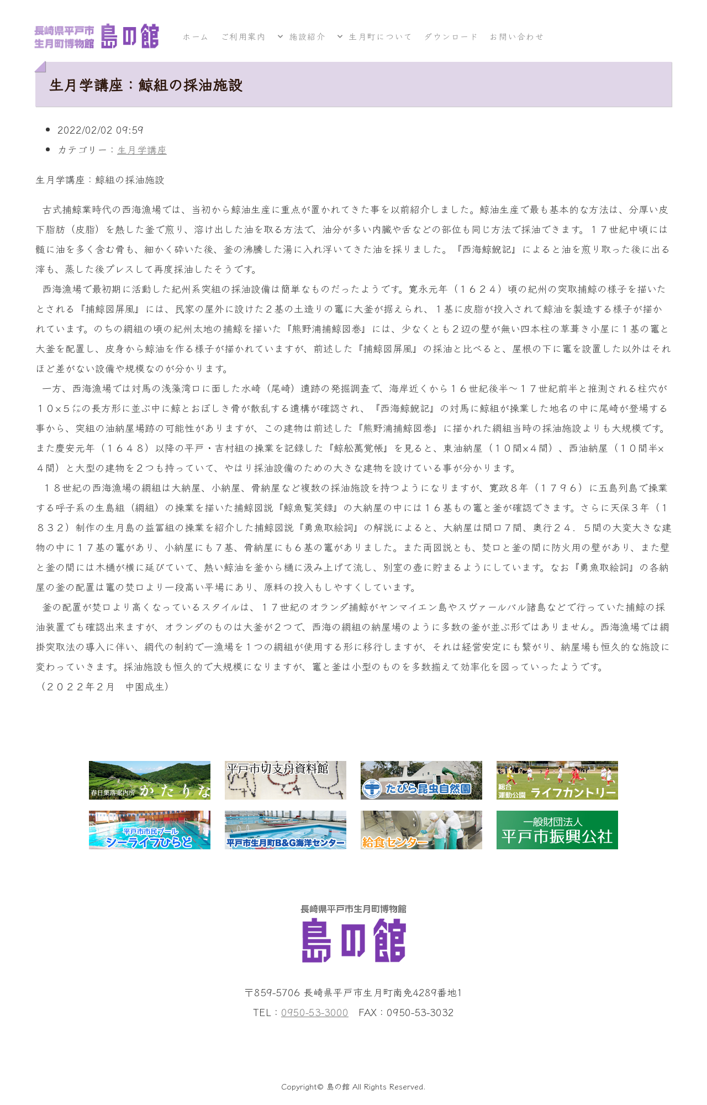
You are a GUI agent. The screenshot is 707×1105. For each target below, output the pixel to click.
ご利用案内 (243, 36)
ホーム (195, 36)
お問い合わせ (517, 36)
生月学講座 (142, 149)
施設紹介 (307, 36)
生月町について (381, 36)
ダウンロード (451, 36)
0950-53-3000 (315, 1011)
